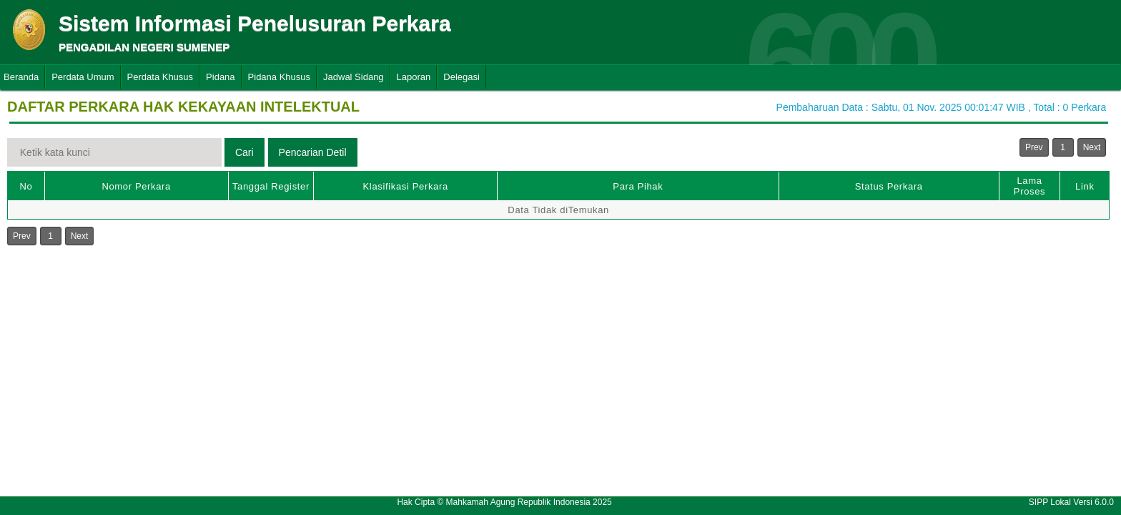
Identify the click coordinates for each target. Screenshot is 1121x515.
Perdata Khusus (160, 77)
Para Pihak (638, 186)
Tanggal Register (271, 186)
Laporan (414, 77)
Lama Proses (1029, 186)
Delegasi (461, 77)
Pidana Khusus (279, 77)
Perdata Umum (82, 77)
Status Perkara (889, 186)
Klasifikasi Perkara (405, 186)
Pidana (220, 77)
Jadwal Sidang (353, 77)
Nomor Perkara (136, 186)
